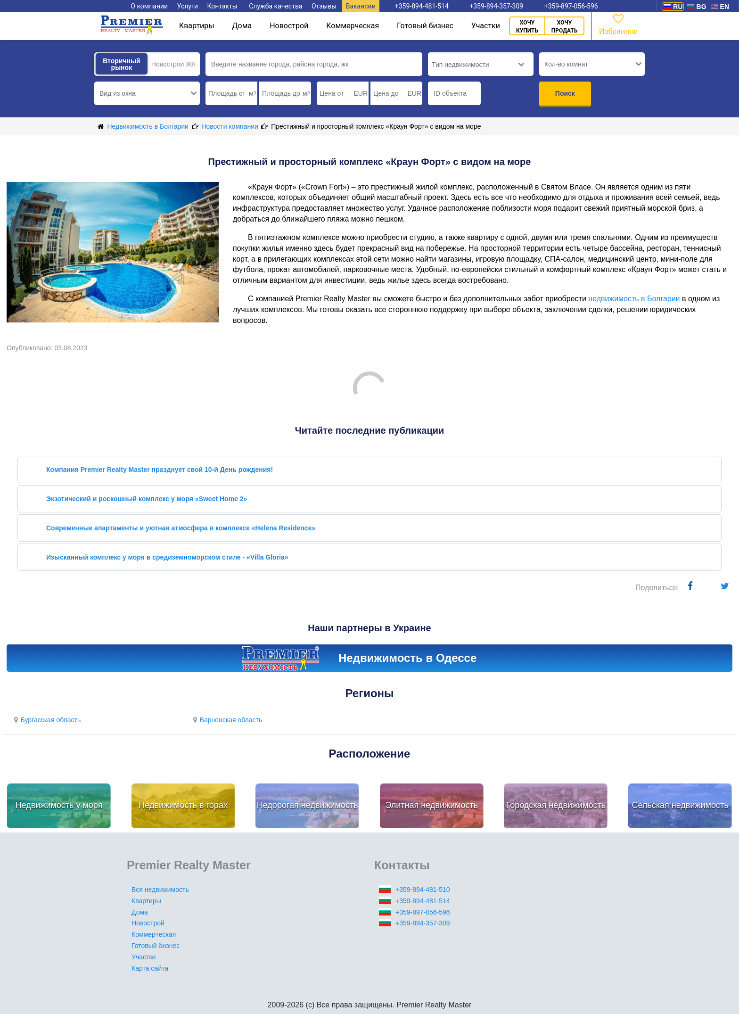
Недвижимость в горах (183, 805)
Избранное (618, 24)
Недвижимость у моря (59, 805)
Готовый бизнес (425, 25)
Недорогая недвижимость (307, 805)
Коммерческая (352, 25)
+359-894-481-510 (422, 889)
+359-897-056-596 (422, 912)
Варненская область (226, 720)
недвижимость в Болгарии (634, 299)
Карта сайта (149, 968)
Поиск (565, 93)
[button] (147, 93)
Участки (485, 25)
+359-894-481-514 (422, 901)
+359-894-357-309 (422, 923)
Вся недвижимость (160, 889)
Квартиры (196, 25)
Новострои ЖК (173, 64)
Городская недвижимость (556, 805)
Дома (242, 25)
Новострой (289, 25)
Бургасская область (46, 720)
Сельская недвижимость (680, 805)
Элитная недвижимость (431, 805)
